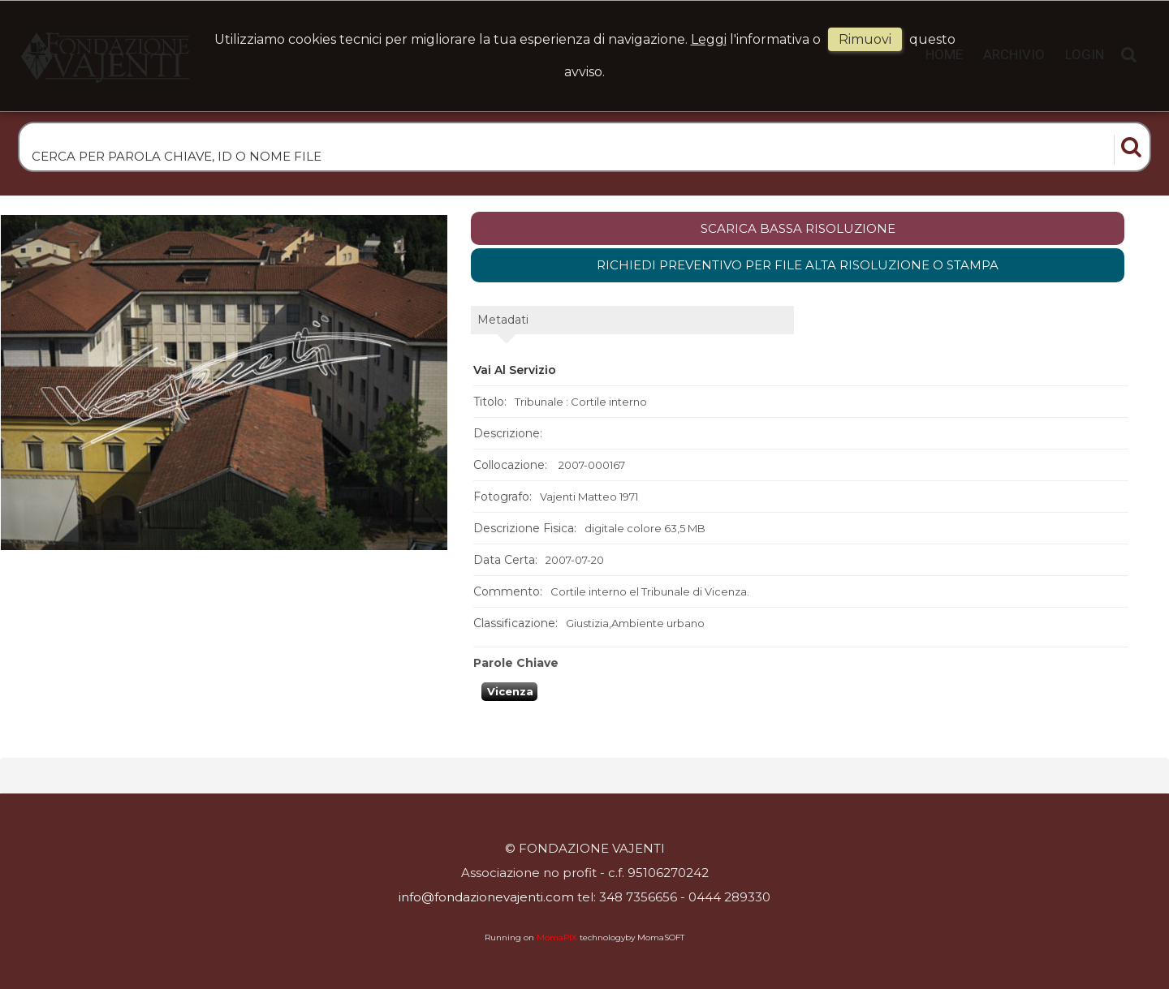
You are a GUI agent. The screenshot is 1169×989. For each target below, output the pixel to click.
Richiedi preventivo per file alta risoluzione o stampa (798, 265)
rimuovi (865, 39)
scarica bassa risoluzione (798, 228)
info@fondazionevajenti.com (486, 897)
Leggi (709, 39)
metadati (502, 319)
